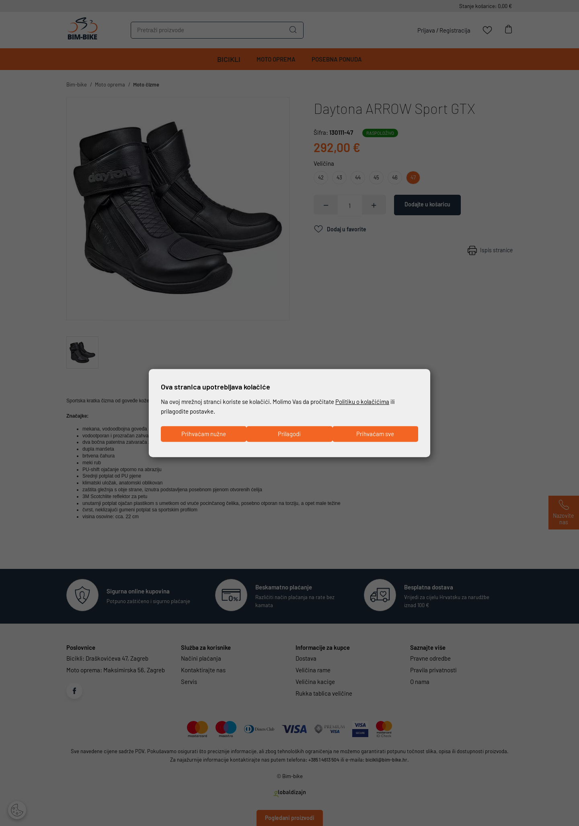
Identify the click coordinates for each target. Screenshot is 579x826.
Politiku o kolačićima (362, 401)
